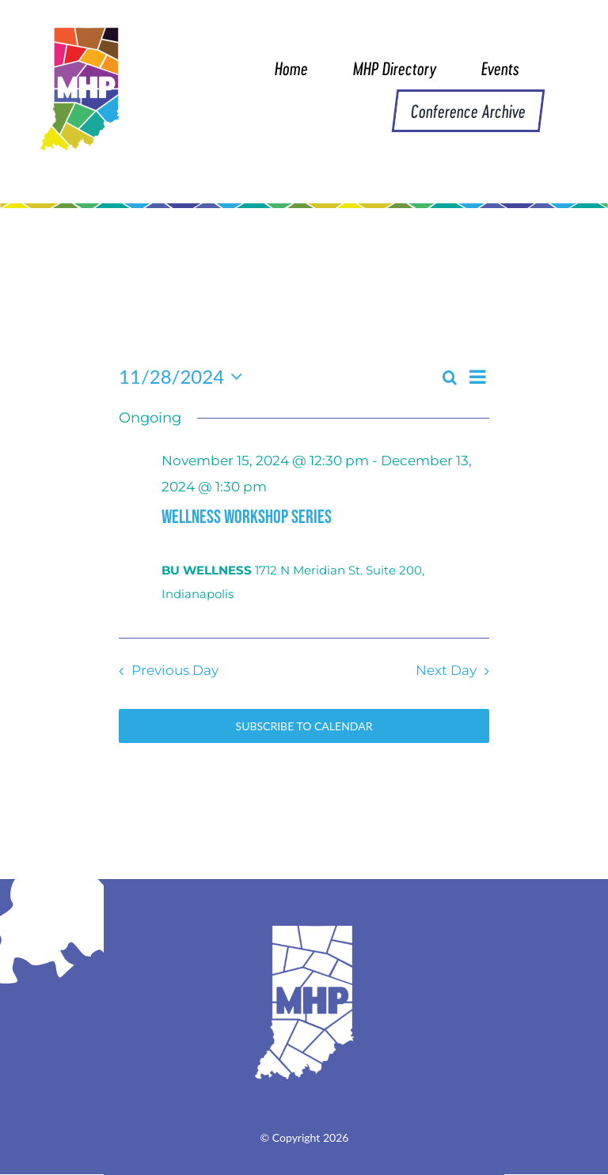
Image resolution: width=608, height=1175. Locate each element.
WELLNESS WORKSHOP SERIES (247, 517)
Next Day (446, 670)
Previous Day (174, 670)
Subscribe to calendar (304, 726)
